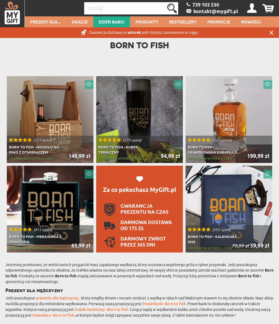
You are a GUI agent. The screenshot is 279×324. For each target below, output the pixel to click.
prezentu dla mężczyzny (58, 298)
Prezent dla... (45, 22)
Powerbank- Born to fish (164, 304)
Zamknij (271, 32)
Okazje (80, 22)
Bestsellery (182, 22)
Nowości (251, 22)
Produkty (146, 22)
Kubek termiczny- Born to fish (101, 310)
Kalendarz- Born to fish (53, 315)
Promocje (218, 22)
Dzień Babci (112, 22)
